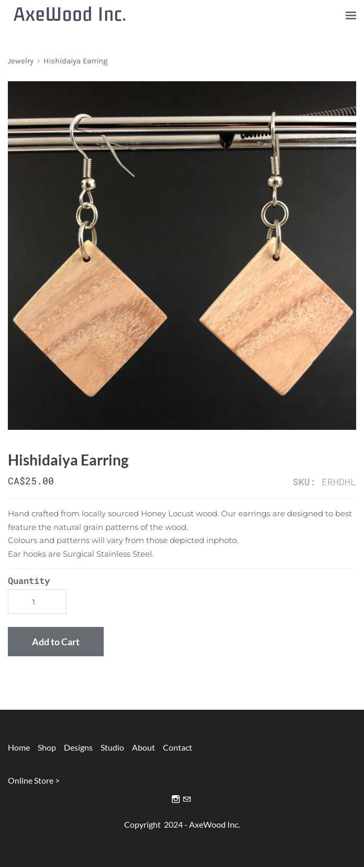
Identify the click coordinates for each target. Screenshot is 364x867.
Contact (177, 747)
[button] (56, 641)
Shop (47, 747)
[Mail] (187, 799)
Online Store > (34, 780)
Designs (75, 747)
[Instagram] (176, 799)
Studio (112, 747)
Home (19, 747)
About (143, 747)
